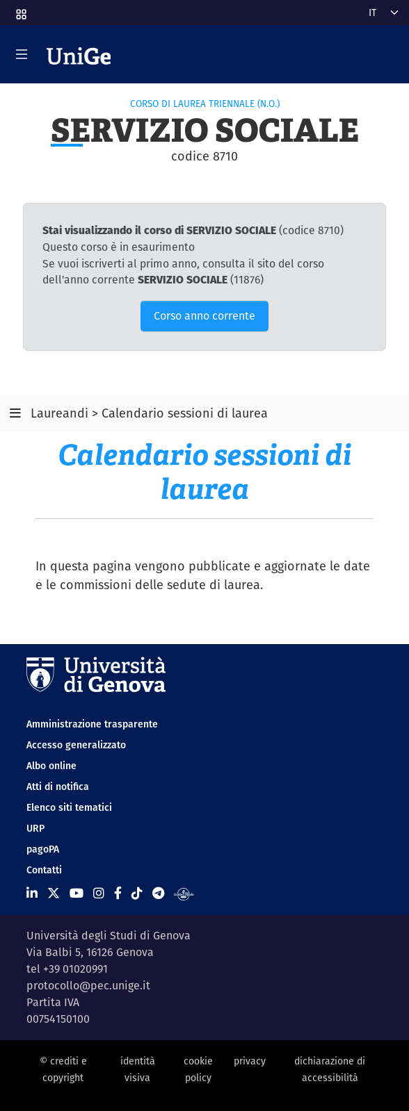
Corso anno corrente (204, 316)
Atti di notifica (57, 786)
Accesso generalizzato (76, 745)
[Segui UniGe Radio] (184, 893)
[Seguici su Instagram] (98, 893)
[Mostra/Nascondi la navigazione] (21, 54)
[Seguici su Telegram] (158, 893)
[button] (20, 10)
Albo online (51, 766)
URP (35, 828)
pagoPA (42, 849)
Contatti (44, 870)
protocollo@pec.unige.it (88, 986)
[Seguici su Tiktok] (137, 893)
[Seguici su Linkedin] (32, 893)
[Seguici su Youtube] (76, 893)
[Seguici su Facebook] (118, 893)
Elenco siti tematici (69, 807)
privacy (250, 1061)
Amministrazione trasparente (92, 724)
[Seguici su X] (53, 893)
